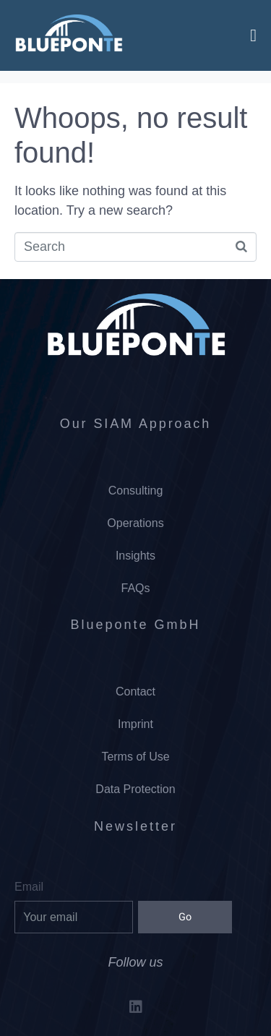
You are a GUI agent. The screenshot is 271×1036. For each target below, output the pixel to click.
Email (28, 887)
